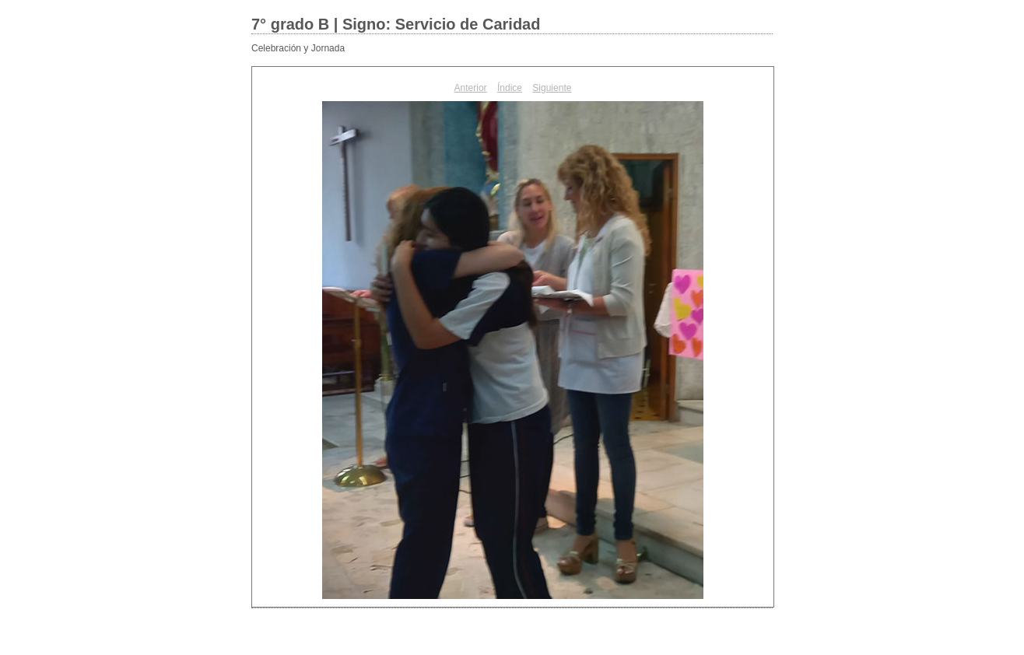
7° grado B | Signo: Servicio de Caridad (395, 24)
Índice (509, 87)
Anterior (470, 87)
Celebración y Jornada (298, 48)
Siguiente (551, 87)
